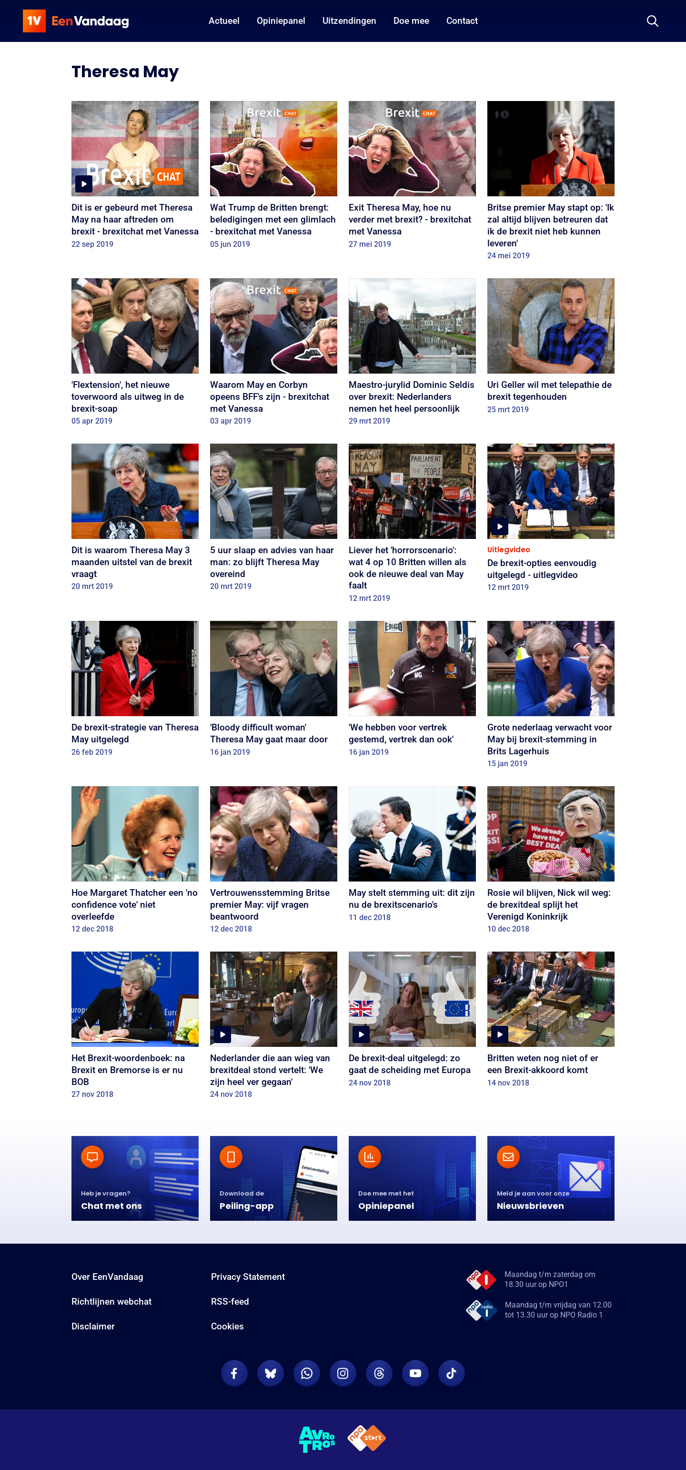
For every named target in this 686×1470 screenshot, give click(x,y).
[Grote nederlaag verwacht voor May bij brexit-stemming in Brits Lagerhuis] (551, 698)
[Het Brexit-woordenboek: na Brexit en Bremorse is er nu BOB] (135, 1028)
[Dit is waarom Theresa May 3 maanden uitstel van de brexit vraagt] (135, 521)
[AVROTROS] (317, 1440)
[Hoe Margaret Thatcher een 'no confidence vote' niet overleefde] (135, 863)
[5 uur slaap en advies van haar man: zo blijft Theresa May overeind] (273, 521)
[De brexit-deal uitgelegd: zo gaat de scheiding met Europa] (412, 1023)
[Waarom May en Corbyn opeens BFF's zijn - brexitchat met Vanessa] (273, 355)
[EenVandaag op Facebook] (234, 1373)
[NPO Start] (367, 1440)
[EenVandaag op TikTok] (451, 1373)
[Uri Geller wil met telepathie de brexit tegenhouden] (551, 349)
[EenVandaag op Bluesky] (270, 1373)
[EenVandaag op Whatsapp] (306, 1373)
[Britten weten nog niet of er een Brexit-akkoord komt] (551, 1023)
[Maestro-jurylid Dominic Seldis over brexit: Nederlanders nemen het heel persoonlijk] (412, 355)
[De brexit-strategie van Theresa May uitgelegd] (135, 692)
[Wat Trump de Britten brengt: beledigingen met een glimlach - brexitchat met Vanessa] (273, 178)
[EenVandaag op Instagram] (343, 1373)
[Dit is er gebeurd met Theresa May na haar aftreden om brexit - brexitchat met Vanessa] (135, 178)
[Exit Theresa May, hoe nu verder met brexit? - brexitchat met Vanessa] (412, 178)
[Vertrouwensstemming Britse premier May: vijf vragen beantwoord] (273, 863)
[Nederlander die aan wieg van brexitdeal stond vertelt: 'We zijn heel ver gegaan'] (273, 1028)
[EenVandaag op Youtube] (415, 1373)
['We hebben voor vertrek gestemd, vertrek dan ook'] (412, 692)
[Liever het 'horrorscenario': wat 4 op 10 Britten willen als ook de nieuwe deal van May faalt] (412, 526)
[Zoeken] (652, 21)
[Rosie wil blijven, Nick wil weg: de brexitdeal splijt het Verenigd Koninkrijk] (551, 863)
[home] (76, 21)
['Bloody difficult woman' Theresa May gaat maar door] (273, 692)
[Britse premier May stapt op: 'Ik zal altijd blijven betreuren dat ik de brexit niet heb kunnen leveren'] (551, 184)
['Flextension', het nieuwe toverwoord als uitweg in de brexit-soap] (135, 355)
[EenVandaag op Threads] (379, 1373)
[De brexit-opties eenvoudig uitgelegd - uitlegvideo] (551, 521)
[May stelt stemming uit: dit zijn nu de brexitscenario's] (412, 857)
